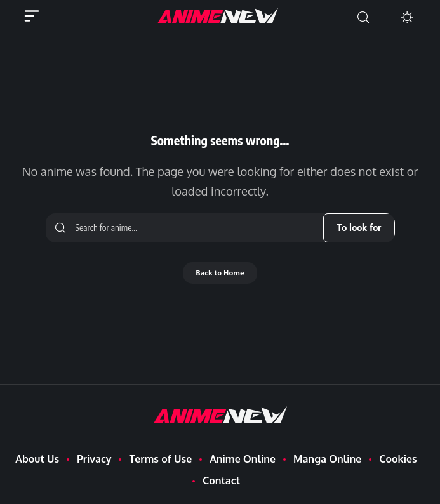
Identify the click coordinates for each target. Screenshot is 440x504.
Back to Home (220, 272)
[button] (363, 17)
